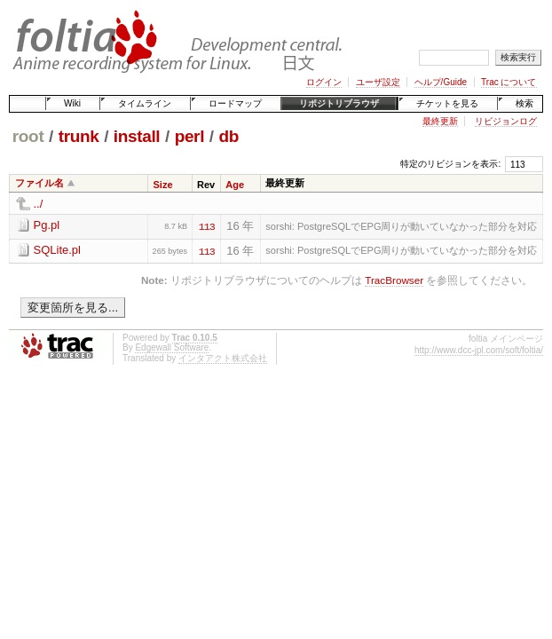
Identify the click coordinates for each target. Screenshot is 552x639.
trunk (79, 136)
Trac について (508, 82)
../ (38, 203)
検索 (524, 103)
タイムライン (144, 103)
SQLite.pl (57, 249)
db (228, 136)
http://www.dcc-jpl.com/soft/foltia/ (478, 350)
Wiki (72, 103)
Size (163, 184)
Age (234, 184)
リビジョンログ (506, 121)
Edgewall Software (172, 347)
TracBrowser (394, 280)
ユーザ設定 (378, 82)
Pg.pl (47, 225)
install (137, 136)
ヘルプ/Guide (440, 82)
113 (207, 225)
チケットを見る (447, 103)
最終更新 (440, 121)
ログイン (324, 82)
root (28, 136)
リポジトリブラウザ (339, 103)
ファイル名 (39, 183)
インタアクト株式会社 (222, 358)
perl (189, 136)
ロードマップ (235, 103)
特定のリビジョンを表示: (450, 164)
